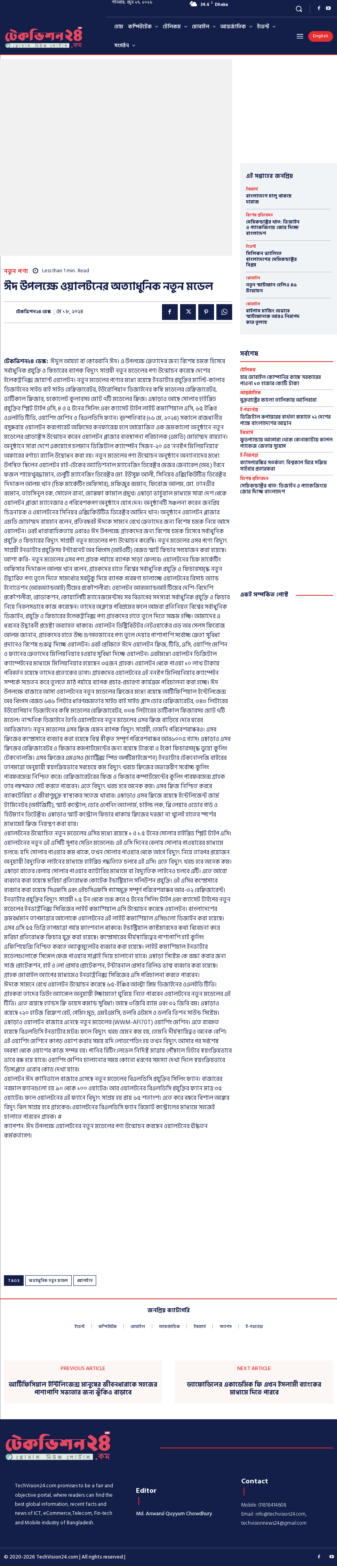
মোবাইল (253, 278)
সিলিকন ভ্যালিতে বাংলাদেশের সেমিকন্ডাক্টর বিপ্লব (271, 259)
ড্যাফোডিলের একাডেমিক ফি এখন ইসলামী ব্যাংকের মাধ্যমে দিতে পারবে (254, 1388)
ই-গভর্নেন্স (249, 410)
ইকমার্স (252, 189)
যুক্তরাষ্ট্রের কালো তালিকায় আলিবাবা (278, 400)
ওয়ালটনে (85, 1281)
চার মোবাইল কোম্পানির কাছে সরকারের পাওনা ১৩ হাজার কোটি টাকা (280, 380)
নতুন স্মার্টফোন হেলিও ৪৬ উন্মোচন (271, 287)
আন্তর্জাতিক (250, 393)
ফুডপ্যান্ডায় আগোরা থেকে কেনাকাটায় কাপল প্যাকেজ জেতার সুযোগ (286, 443)
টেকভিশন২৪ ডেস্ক (33, 312)
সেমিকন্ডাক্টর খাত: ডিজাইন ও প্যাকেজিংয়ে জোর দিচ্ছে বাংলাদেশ (273, 227)
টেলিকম (248, 370)
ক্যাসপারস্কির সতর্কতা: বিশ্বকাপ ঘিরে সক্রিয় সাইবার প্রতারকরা (283, 465)
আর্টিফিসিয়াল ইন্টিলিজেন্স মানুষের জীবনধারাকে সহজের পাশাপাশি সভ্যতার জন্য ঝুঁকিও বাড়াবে (83, 1388)
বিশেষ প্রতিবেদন (259, 215)
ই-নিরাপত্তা (249, 456)
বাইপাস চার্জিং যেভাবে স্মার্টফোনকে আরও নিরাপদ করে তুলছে (273, 316)
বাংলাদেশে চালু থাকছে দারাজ (269, 198)
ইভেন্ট (251, 247)
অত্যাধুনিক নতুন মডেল (48, 1281)
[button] (298, 8)
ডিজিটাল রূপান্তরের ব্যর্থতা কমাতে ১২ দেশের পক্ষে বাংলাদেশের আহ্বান (285, 420)
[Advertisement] (96, 343)
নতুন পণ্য (16, 271)
